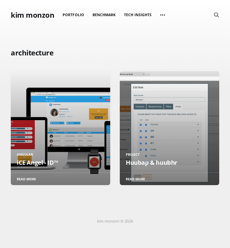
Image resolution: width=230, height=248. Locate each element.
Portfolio (73, 14)
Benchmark (104, 14)
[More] (162, 14)
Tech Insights (138, 14)
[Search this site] (216, 14)
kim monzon (32, 15)
